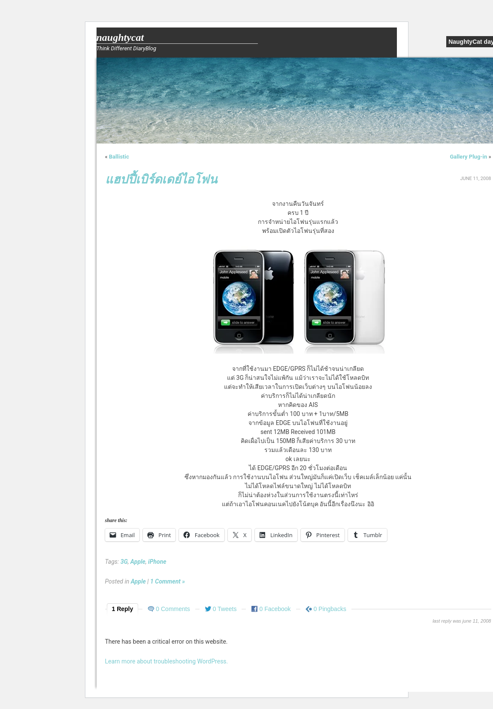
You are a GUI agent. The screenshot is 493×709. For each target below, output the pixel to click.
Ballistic (119, 156)
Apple (137, 561)
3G (124, 561)
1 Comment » (167, 581)
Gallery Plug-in (468, 156)
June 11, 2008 (475, 178)
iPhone (157, 561)
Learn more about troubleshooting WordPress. (166, 661)
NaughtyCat (120, 37)
